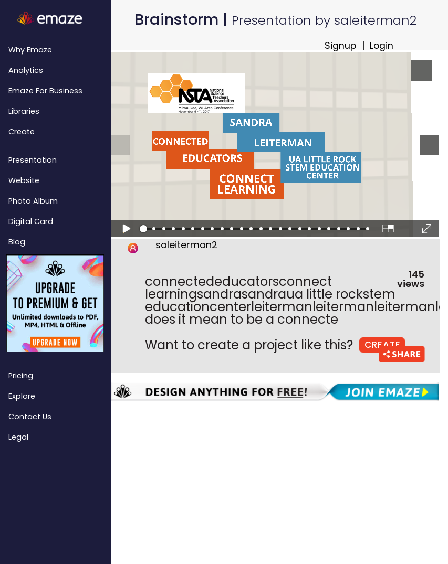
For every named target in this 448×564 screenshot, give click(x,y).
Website (23, 180)
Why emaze (30, 50)
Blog (16, 242)
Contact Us (29, 416)
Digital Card (30, 221)
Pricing (20, 375)
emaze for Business (45, 91)
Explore (21, 396)
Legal (18, 437)
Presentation (32, 160)
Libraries (23, 111)
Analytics (25, 70)
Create (21, 131)
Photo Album (33, 201)
